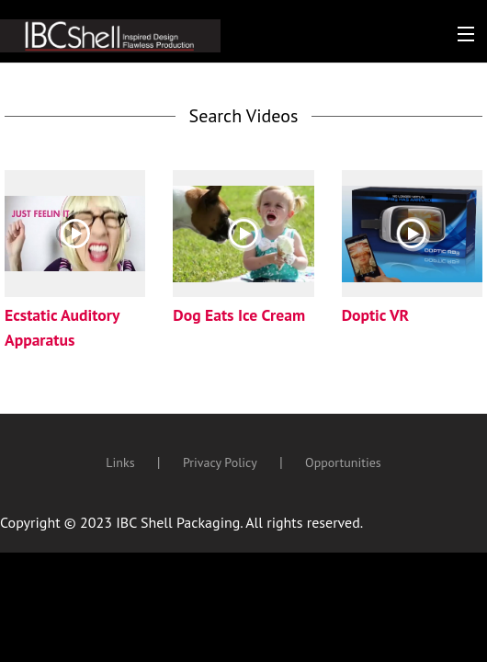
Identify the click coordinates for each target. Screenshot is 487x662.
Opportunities (343, 462)
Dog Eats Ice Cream (239, 314)
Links (120, 462)
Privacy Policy (220, 462)
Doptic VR (376, 314)
